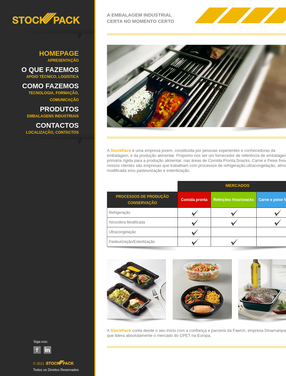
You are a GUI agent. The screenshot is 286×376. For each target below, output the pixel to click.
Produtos (39, 114)
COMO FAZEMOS (39, 94)
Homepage (39, 58)
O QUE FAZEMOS (39, 74)
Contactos (39, 130)
